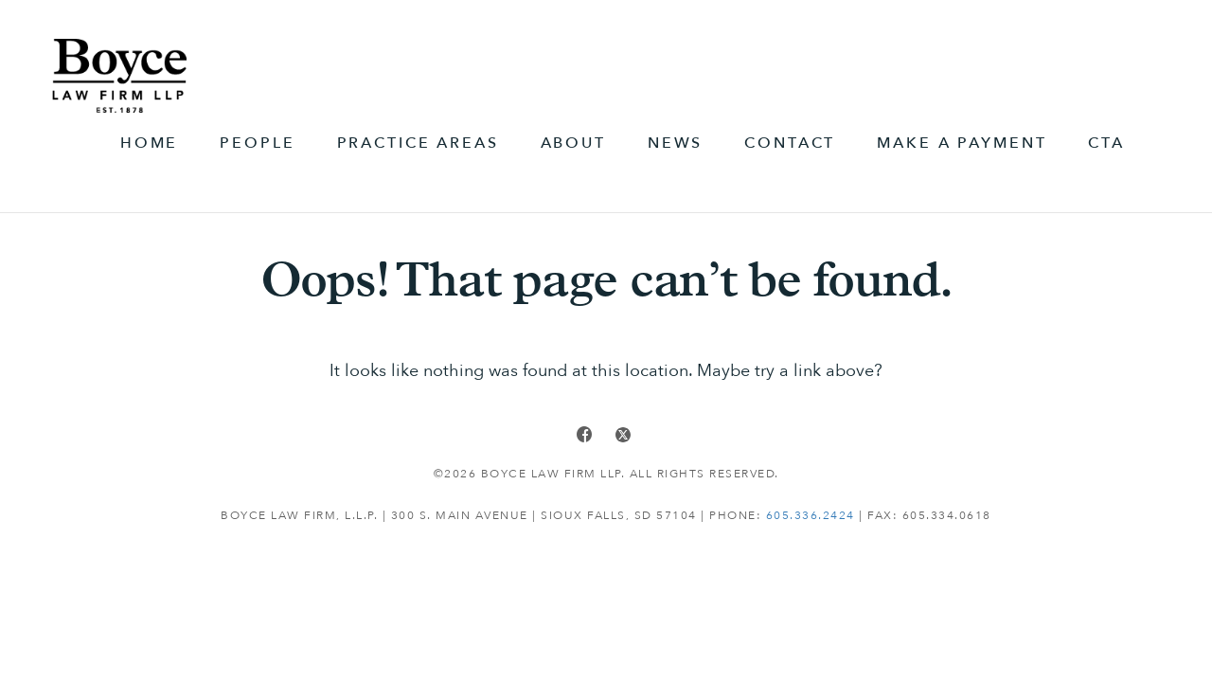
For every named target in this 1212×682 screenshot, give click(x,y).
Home (149, 143)
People (257, 143)
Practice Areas (418, 143)
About (573, 143)
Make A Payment (961, 143)
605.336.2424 (810, 515)
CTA (1106, 143)
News (675, 143)
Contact (789, 143)
